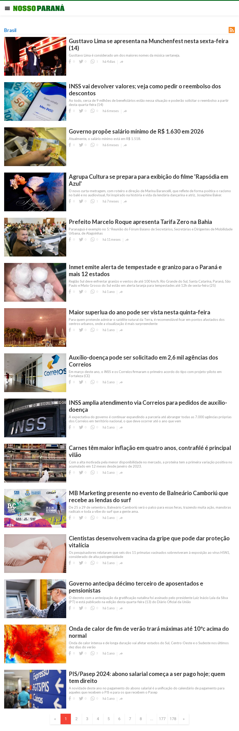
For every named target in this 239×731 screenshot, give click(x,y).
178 (176, 719)
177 (164, 719)
